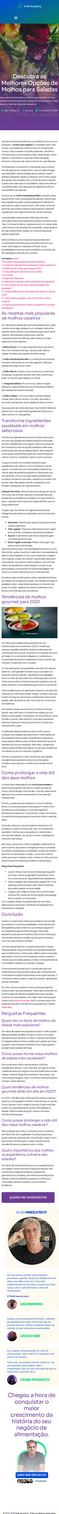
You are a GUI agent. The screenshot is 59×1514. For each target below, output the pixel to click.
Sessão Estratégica (22, 1000)
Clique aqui (6, 1007)
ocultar (15, 258)
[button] (16, 17)
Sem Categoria (12, 110)
